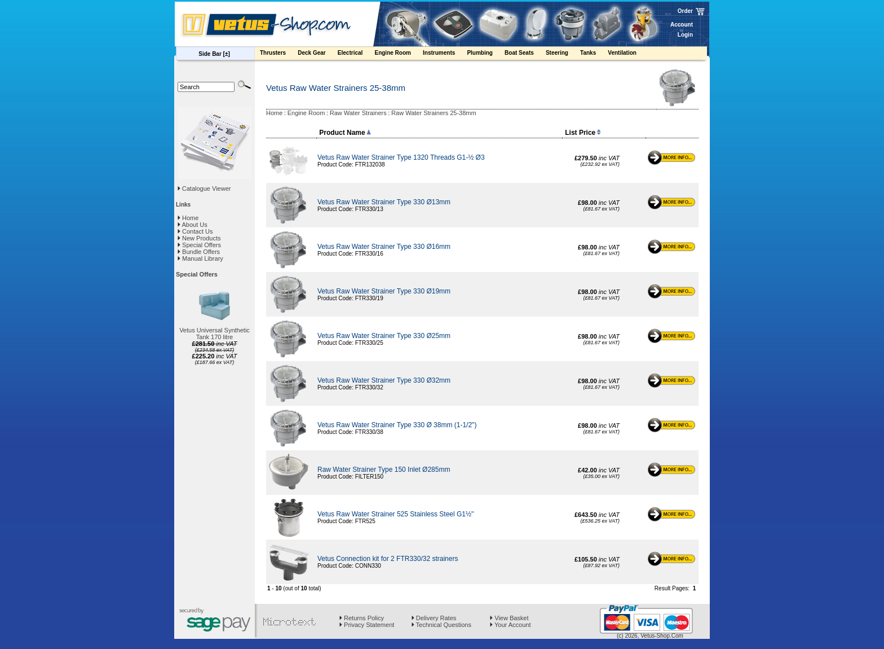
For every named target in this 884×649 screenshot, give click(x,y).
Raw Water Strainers (358, 112)
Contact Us (195, 231)
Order (685, 11)
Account (681, 24)
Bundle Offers (199, 251)
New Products (199, 238)
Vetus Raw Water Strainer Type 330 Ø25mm (383, 336)
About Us (192, 224)
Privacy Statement (366, 624)
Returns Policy (361, 618)
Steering (562, 54)
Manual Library (200, 258)
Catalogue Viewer (206, 188)
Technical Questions (441, 624)
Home (188, 217)
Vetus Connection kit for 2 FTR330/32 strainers (387, 559)
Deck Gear (317, 54)
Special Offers (199, 245)
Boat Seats (524, 54)
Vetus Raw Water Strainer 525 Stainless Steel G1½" (395, 514)
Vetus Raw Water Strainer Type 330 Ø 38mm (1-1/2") (396, 425)
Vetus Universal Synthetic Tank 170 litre (214, 333)
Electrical (355, 54)
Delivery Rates (434, 618)
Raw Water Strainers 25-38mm (433, 112)
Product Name (344, 133)
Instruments (444, 54)
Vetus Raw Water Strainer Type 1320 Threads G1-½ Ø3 (401, 157)
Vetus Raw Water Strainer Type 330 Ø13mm (383, 202)
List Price (583, 133)
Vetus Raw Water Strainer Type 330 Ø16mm (383, 247)
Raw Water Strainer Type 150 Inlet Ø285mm (383, 469)
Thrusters (278, 54)
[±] (226, 54)
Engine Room (398, 54)
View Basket (509, 618)
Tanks (593, 54)
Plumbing (485, 54)
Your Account (510, 624)
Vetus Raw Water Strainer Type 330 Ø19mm (383, 291)
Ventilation (627, 54)
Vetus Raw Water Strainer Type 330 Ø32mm (383, 380)
